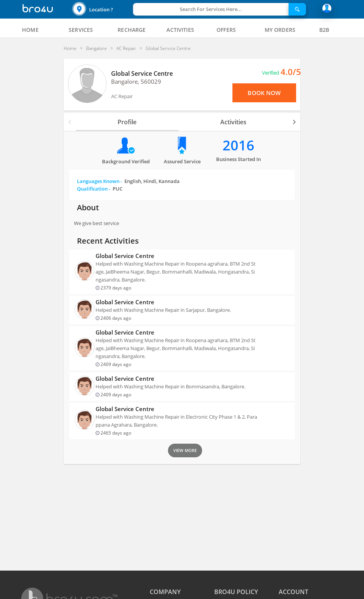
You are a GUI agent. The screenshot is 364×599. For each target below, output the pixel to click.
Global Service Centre (142, 73)
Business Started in (238, 159)
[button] (101, 9)
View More (185, 450)
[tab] (30, 30)
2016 (238, 145)
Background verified (126, 161)
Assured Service (182, 161)
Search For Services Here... (211, 9)
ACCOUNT (293, 592)
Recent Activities (108, 241)
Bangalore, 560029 (136, 81)
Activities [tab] (233, 122)
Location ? (101, 9)
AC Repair (122, 96)
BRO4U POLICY (236, 592)
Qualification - (99, 188)
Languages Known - (128, 181)
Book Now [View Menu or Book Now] (264, 93)
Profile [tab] (127, 122)
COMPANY (165, 592)
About (88, 207)
